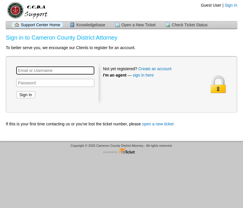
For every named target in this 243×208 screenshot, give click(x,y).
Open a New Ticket (139, 25)
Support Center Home (40, 25)
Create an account (154, 68)
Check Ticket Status (190, 25)
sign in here (143, 75)
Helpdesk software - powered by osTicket (121, 151)
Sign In (230, 5)
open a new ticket (158, 124)
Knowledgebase (90, 25)
